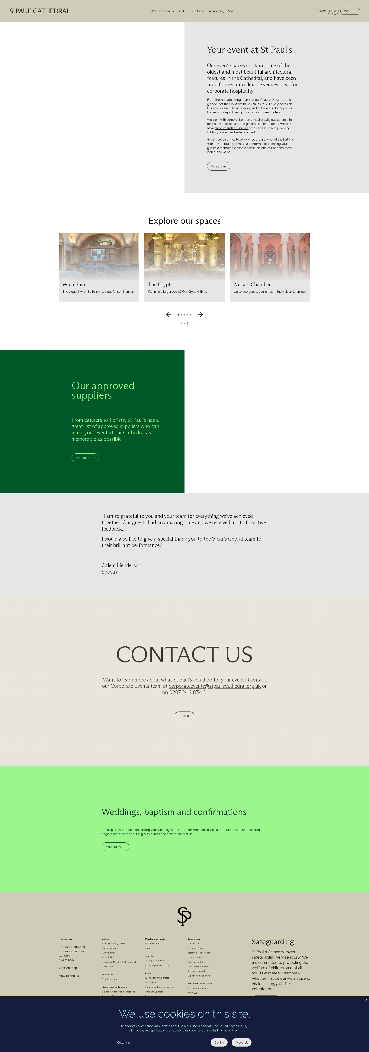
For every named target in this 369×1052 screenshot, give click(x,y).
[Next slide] (200, 314)
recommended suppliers (232, 128)
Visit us (183, 11)
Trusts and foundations (199, 966)
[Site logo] (184, 917)
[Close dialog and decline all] (366, 998)
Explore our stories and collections (118, 992)
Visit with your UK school (157, 965)
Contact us (218, 166)
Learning (149, 956)
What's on (198, 11)
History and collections (114, 987)
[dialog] (184, 1024)
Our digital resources (155, 961)
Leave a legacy (195, 957)
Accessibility (108, 957)
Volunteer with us (196, 962)
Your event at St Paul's (200, 983)
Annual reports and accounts (159, 987)
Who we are (150, 982)
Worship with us (152, 943)
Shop (231, 11)
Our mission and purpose (157, 978)
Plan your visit (108, 953)
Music (147, 948)
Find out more (85, 458)
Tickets (322, 10)
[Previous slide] (168, 314)
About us (149, 973)
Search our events (110, 979)
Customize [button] (123, 1042)
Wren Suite (193, 993)
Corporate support (196, 971)
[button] (178, 315)
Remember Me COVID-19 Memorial (119, 962)
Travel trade (107, 966)
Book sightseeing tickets (113, 943)
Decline (219, 1042)
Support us (194, 939)
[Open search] (335, 11)
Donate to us (194, 943)
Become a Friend (196, 948)
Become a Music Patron (199, 953)
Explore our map (110, 948)
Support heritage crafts (199, 976)
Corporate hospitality (198, 988)
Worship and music (163, 11)
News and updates (154, 992)
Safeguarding (216, 11)
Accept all (242, 1042)
